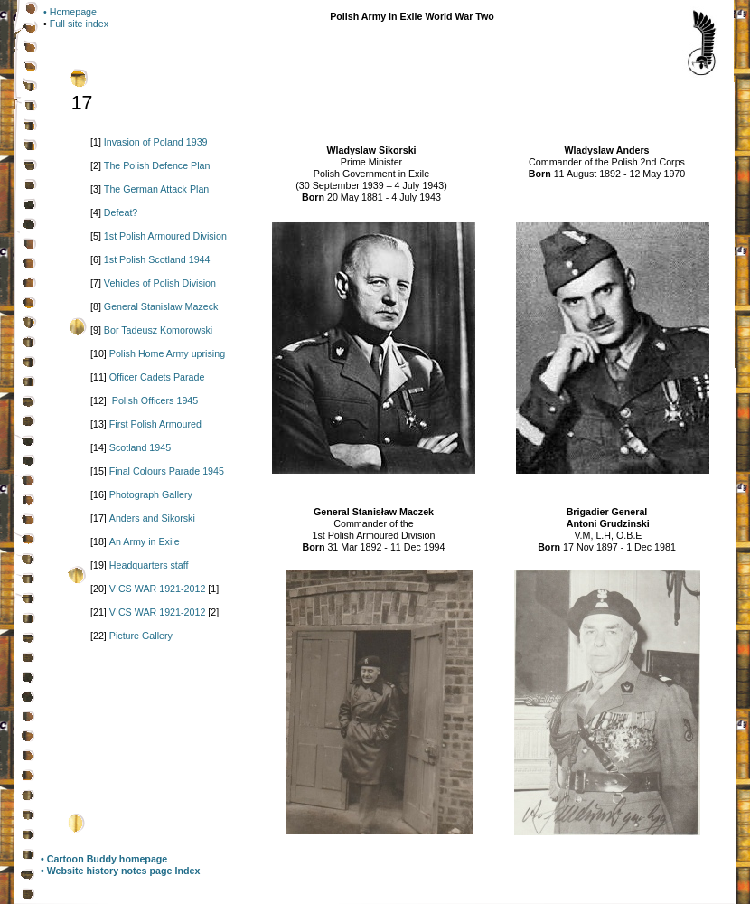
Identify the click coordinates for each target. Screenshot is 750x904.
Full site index (79, 23)
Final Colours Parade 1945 (166, 471)
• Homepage (70, 11)
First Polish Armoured (155, 424)
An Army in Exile (144, 541)
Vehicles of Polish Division (160, 283)
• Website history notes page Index (120, 870)
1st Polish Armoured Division (165, 236)
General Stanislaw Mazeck (161, 306)
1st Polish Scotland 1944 (157, 259)
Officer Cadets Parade (157, 377)
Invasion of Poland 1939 (156, 142)
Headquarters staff (149, 565)
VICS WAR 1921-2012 (157, 588)
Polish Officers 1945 (155, 400)
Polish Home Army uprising (167, 353)
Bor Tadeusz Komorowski (158, 330)
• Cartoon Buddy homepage (104, 858)
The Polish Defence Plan (157, 165)
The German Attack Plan (156, 189)
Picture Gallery (141, 635)
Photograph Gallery (150, 494)
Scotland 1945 (140, 447)
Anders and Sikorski (152, 518)
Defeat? (120, 212)
